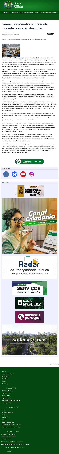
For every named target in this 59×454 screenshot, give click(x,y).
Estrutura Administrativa (8, 374)
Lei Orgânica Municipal (7, 390)
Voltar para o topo (54, 364)
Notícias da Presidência (7, 412)
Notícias (4, 410)
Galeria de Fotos (6, 417)
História (4, 371)
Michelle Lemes (7, 32)
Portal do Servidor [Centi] (52, 12)
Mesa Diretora (5, 376)
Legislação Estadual (6, 395)
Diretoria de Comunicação (8, 422)
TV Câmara (4, 419)
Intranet (43, 12)
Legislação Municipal (7, 393)
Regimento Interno (6, 403)
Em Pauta (4, 414)
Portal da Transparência (27, 12)
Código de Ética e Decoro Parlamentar (11, 400)
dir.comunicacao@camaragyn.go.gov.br (14, 441)
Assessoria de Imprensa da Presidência (11, 427)
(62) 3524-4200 (7, 439)
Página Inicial (6, 12)
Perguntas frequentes (15, 12)
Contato (4, 381)
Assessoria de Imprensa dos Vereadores (11, 424)
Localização (5, 383)
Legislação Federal (6, 398)
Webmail (37, 12)
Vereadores (5, 378)
